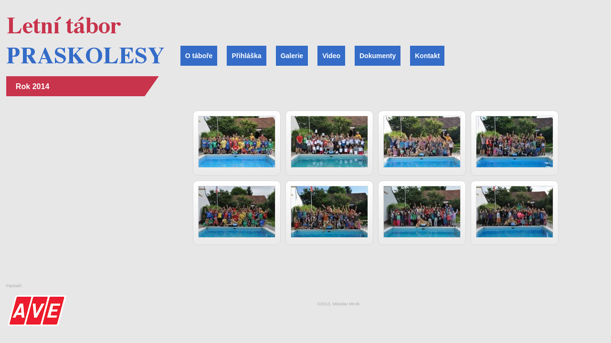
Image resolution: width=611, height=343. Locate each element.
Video (331, 56)
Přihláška (246, 56)
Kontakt (427, 56)
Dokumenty (377, 56)
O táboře (199, 56)
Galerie (292, 56)
